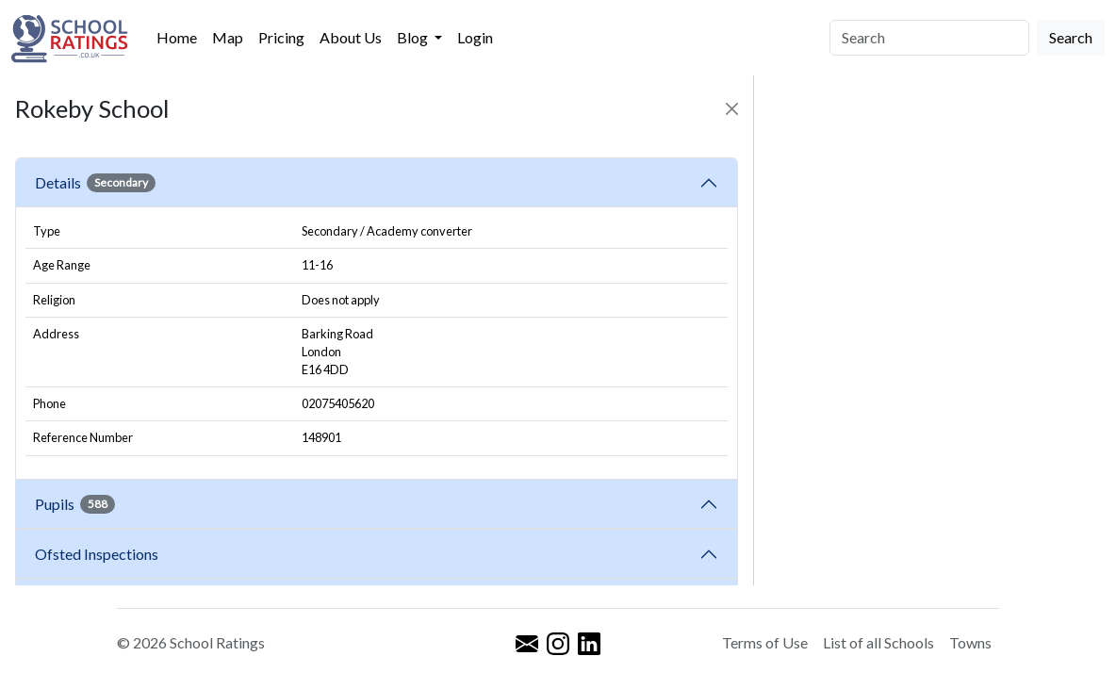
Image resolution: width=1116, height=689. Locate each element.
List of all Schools (878, 642)
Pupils (75, 504)
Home (176, 37)
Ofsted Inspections (99, 554)
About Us (351, 37)
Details (95, 182)
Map (227, 37)
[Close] (732, 109)
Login (475, 37)
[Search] (929, 38)
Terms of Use (765, 642)
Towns (970, 642)
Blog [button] (414, 37)
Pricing (281, 37)
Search (1070, 37)
